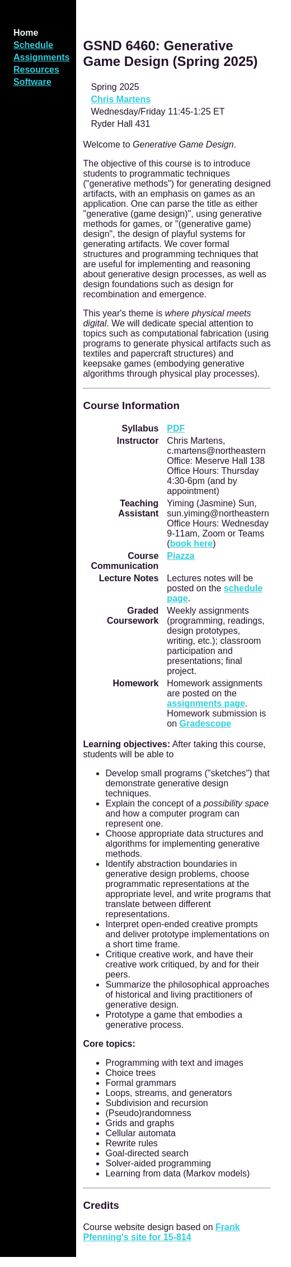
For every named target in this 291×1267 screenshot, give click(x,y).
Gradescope (205, 723)
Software (32, 82)
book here (191, 543)
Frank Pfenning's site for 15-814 (161, 1232)
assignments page (206, 703)
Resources (36, 69)
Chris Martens (121, 99)
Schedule (33, 45)
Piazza (180, 556)
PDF (176, 428)
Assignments (41, 57)
